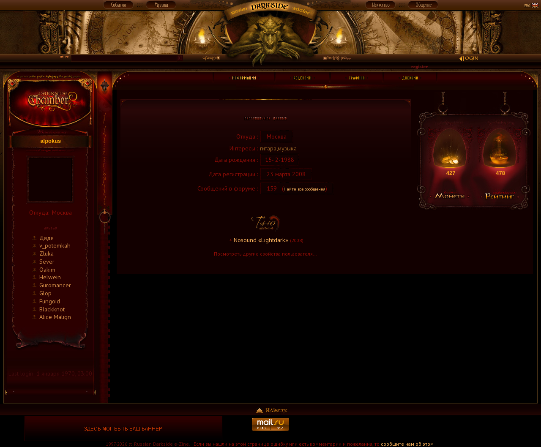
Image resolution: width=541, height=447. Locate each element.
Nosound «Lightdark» (261, 240)
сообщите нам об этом (407, 444)
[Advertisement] (417, 428)
